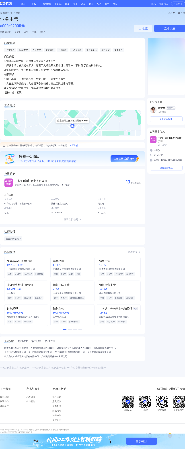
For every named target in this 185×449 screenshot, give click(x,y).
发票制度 (56, 406)
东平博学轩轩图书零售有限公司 (70, 352)
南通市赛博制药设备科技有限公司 (23, 316)
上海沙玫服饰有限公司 (15, 352)
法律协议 (56, 415)
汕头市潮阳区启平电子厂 (105, 348)
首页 (23, 3)
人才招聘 (30, 397)
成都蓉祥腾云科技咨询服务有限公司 (74, 348)
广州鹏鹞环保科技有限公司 (54, 356)
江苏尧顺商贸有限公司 (110, 293)
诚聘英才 (4, 406)
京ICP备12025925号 (8, 432)
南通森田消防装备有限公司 (112, 269)
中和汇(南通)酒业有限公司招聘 (14, 367)
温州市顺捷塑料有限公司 (40, 352)
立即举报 (74, 145)
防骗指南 (56, 410)
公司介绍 (4, 397)
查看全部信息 (71, 219)
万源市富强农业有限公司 (42, 348)
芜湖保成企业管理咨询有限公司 (114, 316)
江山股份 (11, 293)
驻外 (99, 3)
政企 (67, 3)
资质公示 (56, 420)
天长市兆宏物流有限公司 (99, 352)
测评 (107, 3)
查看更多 (133, 252)
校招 (75, 3)
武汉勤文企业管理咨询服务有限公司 (21, 356)
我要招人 (163, 3)
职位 (34, 3)
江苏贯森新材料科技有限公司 (67, 293)
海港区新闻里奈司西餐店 (16, 348)
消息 (153, 3)
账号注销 (56, 397)
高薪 (83, 3)
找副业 (58, 3)
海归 (91, 3)
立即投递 (169, 28)
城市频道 (47, 3)
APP (172, 12)
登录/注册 (178, 4)
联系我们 (4, 401)
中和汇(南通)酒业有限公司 (31, 180)
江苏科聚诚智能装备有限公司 (67, 269)
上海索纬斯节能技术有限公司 (21, 269)
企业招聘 (30, 401)
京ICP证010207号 (24, 432)
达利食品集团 (59, 316)
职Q (115, 3)
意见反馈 (56, 401)
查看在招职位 (166, 167)
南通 (2, 32)
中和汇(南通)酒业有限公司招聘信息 (49, 367)
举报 (183, 12)
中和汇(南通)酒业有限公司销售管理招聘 (87, 367)
